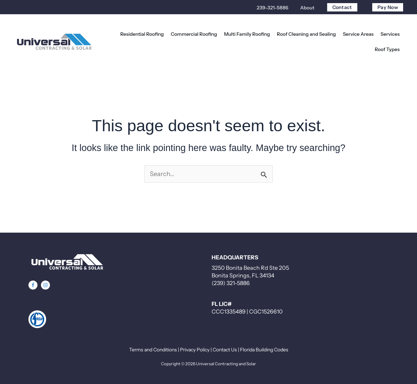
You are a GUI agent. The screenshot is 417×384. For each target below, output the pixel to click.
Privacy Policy (195, 350)
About (307, 8)
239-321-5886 (272, 8)
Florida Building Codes (264, 350)
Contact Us (225, 350)
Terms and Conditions (153, 350)
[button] (358, 34)
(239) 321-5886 (231, 282)
